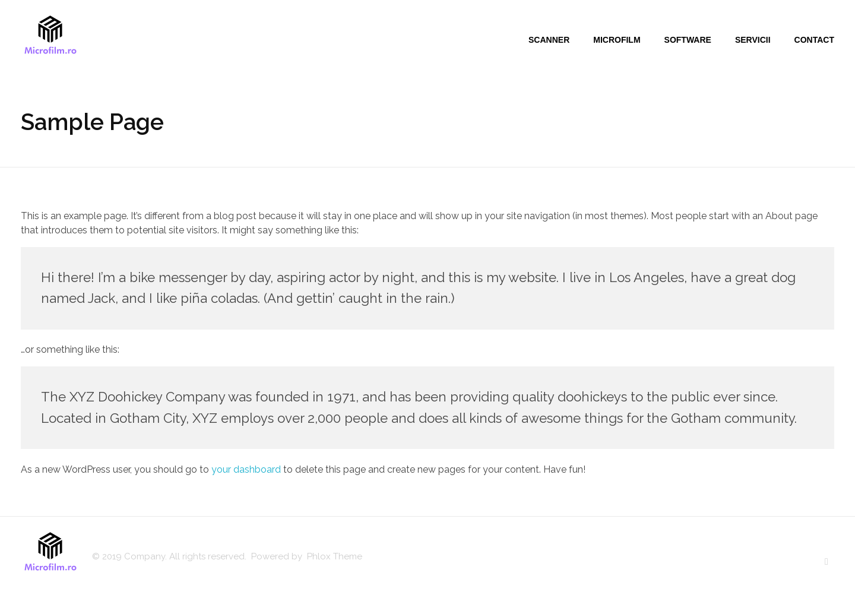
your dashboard (246, 469)
